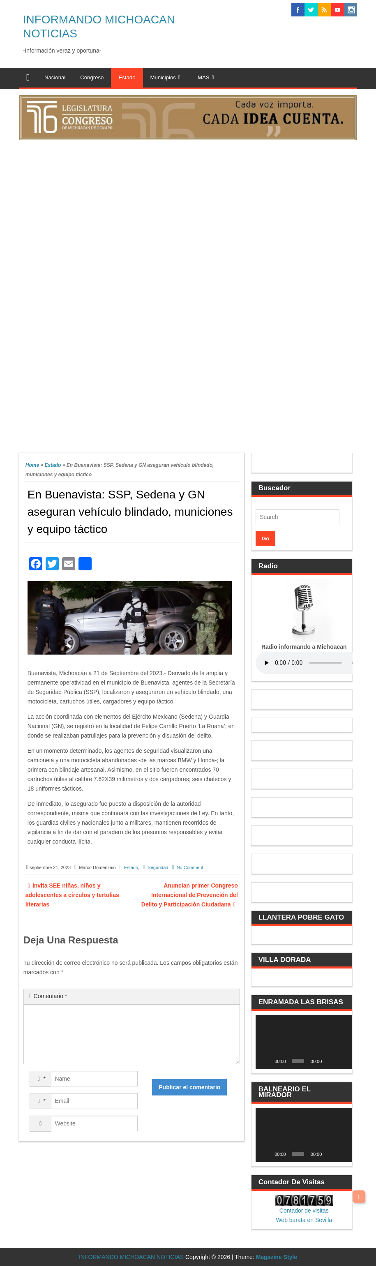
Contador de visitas (304, 1210)
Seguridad (158, 867)
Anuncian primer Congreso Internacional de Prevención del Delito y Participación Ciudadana (189, 895)
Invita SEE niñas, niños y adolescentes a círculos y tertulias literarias (72, 895)
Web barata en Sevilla (304, 1220)
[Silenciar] (330, 1061)
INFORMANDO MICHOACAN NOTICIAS (131, 1257)
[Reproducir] (266, 1061)
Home (32, 465)
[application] (304, 1042)
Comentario (50, 996)
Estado (52, 465)
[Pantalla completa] (342, 1061)
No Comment (190, 867)
